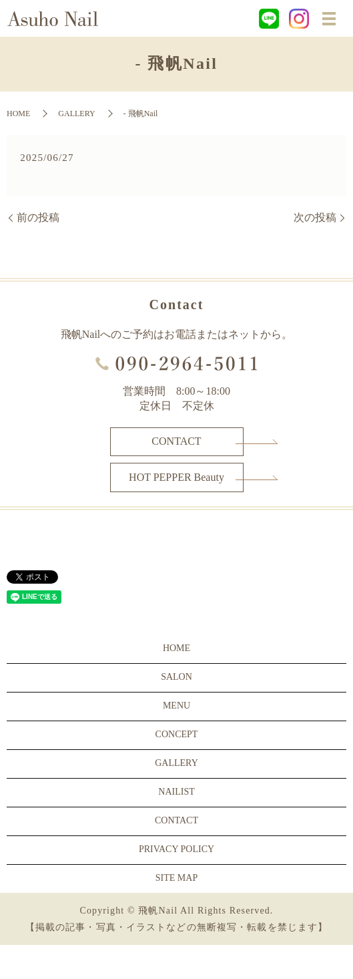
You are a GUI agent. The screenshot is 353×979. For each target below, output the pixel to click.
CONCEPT (176, 734)
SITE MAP (176, 878)
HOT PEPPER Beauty (176, 477)
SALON (176, 677)
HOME (18, 113)
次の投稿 (315, 217)
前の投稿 (38, 217)
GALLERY (76, 113)
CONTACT (176, 441)
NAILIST (176, 792)
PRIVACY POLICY (176, 849)
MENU (176, 706)
